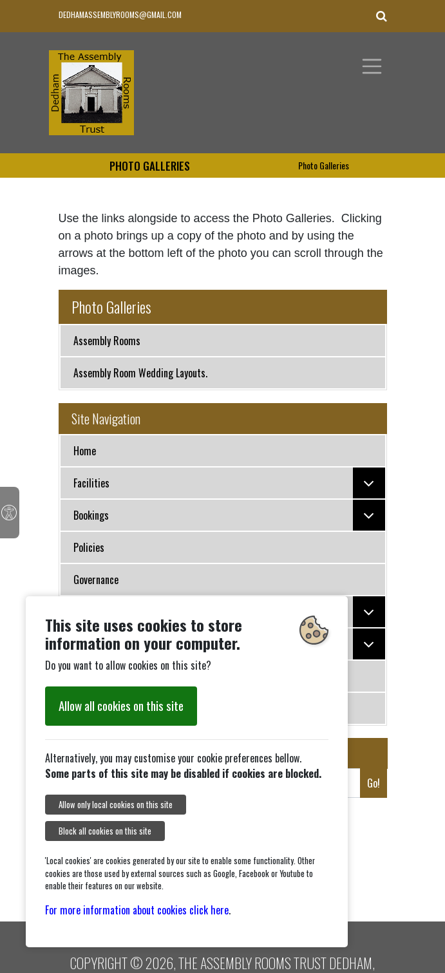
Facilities (229, 483)
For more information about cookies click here (137, 910)
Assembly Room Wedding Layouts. (140, 373)
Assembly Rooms (106, 340)
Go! (373, 783)
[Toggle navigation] (372, 66)
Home (84, 450)
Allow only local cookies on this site (116, 804)
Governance (95, 579)
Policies (88, 547)
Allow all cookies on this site (121, 705)
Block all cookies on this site (105, 831)
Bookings (229, 515)
